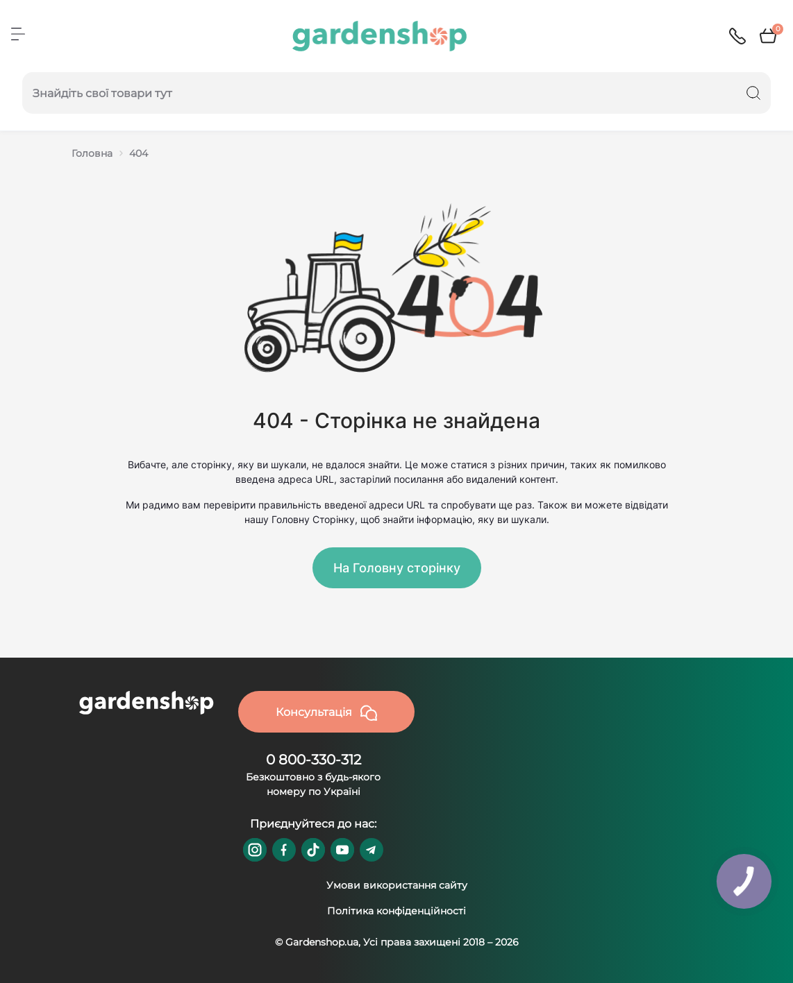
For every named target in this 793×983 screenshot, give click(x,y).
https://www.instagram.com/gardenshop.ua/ (255, 850)
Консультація (326, 713)
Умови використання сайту (396, 885)
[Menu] (18, 34)
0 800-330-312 (313, 759)
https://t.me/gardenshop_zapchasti (371, 850)
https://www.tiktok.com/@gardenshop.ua (313, 850)
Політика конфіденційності (396, 911)
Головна (92, 153)
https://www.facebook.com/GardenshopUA (284, 850)
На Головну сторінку (396, 568)
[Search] (753, 93)
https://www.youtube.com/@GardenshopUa (342, 850)
